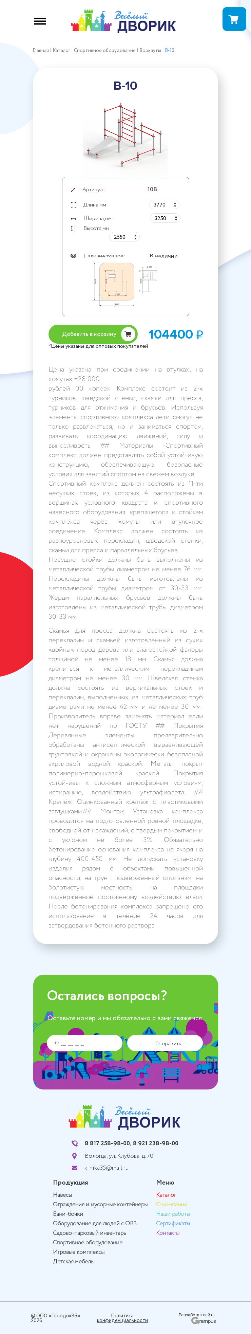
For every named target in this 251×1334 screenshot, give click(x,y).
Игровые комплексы (78, 1252)
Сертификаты (173, 1224)
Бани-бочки (68, 1214)
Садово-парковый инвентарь (89, 1233)
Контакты (167, 1233)
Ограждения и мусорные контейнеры (100, 1205)
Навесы (62, 1195)
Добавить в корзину (89, 334)
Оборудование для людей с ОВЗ (95, 1224)
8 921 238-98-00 (155, 1143)
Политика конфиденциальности (122, 1318)
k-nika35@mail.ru (106, 1168)
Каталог (166, 1195)
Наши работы (173, 1214)
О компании (172, 1205)
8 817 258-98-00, (108, 1143)
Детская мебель (73, 1262)
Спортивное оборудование (87, 1243)
